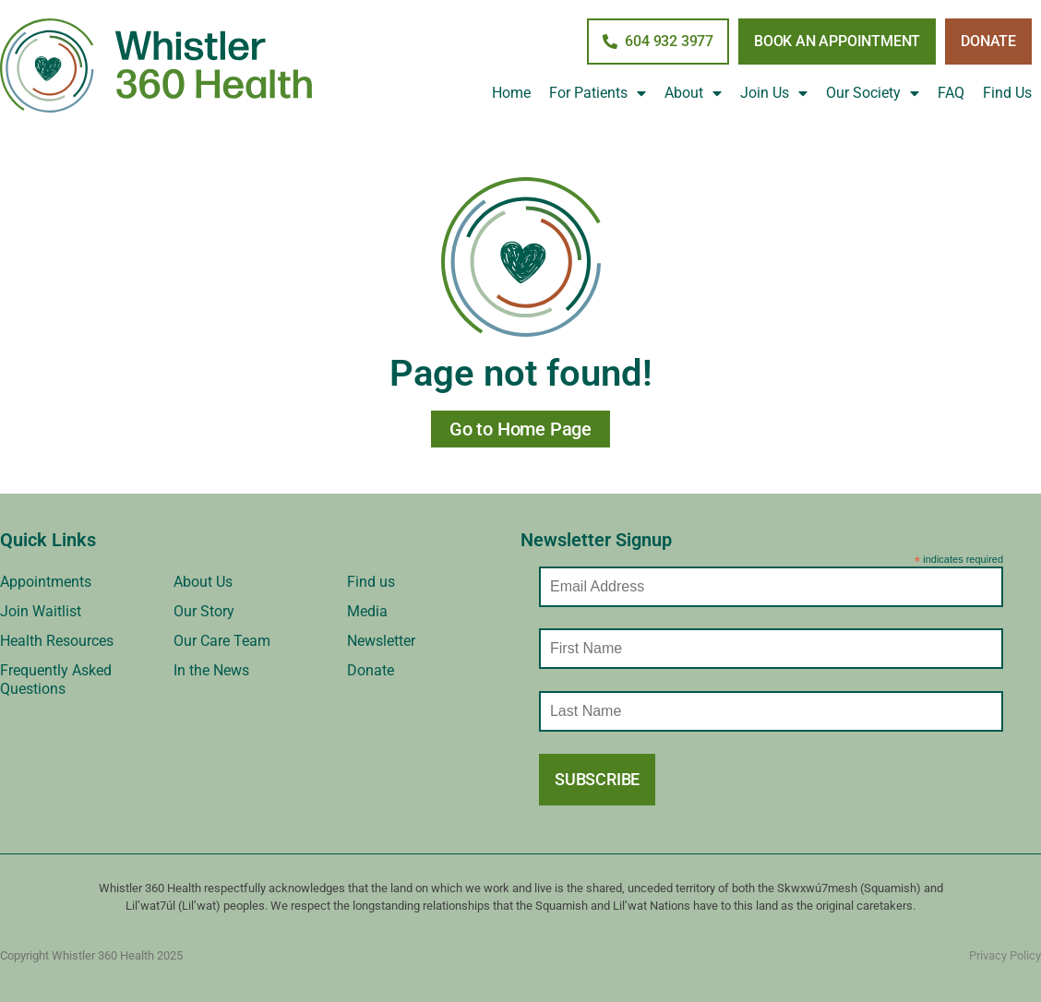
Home (511, 92)
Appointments (45, 581)
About (693, 93)
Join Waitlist (40, 611)
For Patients (597, 93)
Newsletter (381, 641)
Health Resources (57, 641)
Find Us (1007, 92)
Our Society (872, 93)
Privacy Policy (1005, 955)
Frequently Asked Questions (56, 680)
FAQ (951, 92)
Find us (371, 581)
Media (367, 611)
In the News (211, 670)
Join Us (774, 93)
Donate (370, 670)
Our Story (204, 611)
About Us (203, 581)
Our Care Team (222, 641)
